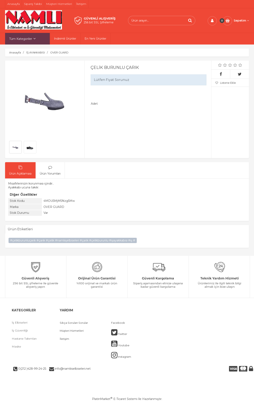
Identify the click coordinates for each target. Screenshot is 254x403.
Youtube (120, 343)
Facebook (118, 322)
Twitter (119, 332)
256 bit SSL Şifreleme (99, 22)
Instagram (121, 355)
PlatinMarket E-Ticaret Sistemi (114, 399)
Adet (94, 103)
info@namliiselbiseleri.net (72, 368)
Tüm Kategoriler (20, 39)
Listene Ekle (225, 82)
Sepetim (241, 20)
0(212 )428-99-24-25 (31, 368)
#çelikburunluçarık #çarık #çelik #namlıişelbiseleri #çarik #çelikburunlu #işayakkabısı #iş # (72, 240)
